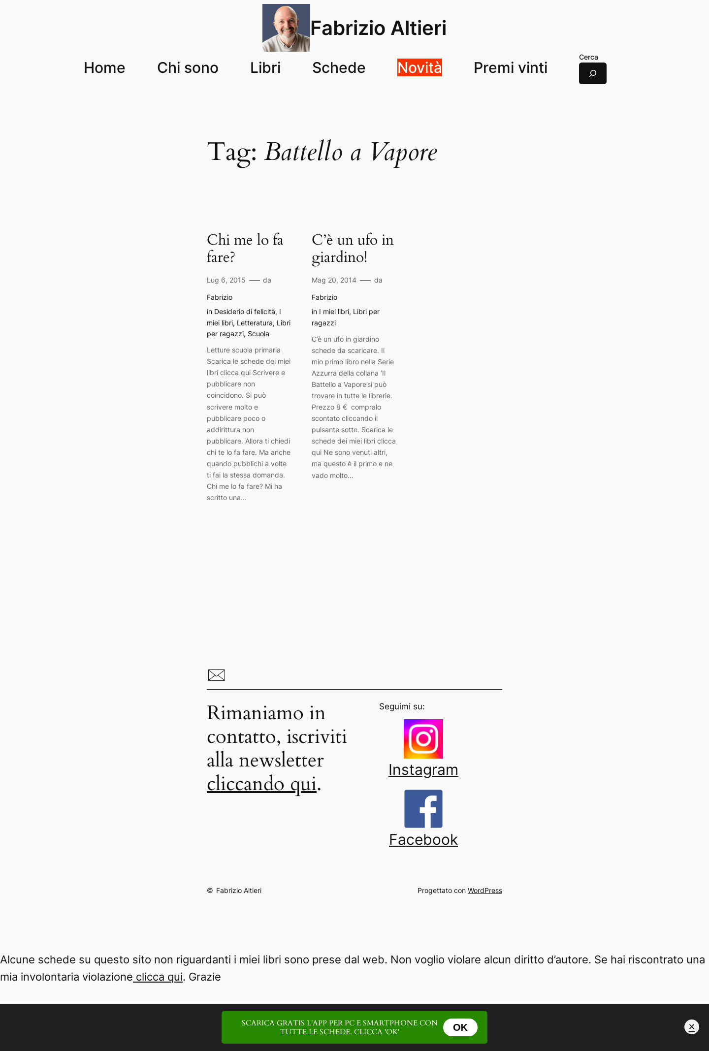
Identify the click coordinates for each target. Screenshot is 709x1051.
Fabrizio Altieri (378, 28)
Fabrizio (219, 297)
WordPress (485, 890)
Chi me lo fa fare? (245, 249)
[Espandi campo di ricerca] (593, 73)
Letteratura (255, 322)
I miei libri (334, 311)
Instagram (423, 761)
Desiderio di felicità (244, 311)
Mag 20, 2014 (334, 280)
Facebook (423, 831)
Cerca (588, 57)
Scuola (258, 333)
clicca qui (158, 976)
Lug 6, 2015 (226, 280)
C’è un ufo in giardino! (353, 249)
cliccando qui (262, 783)
